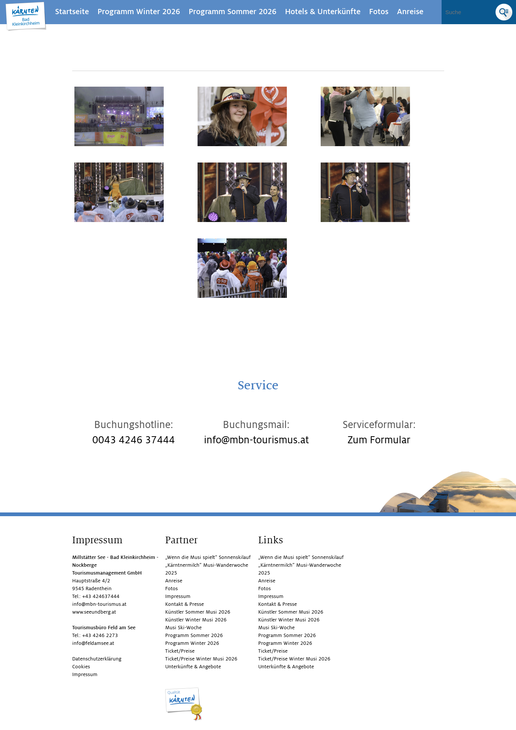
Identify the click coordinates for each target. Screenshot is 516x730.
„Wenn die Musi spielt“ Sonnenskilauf (208, 557)
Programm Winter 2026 (138, 11)
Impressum (84, 674)
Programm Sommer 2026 (232, 11)
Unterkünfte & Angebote (193, 666)
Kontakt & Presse (184, 604)
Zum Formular (378, 440)
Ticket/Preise (180, 651)
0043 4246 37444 (133, 440)
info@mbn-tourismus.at (256, 440)
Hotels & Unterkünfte (322, 11)
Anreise (410, 11)
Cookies (81, 666)
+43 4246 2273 (100, 635)
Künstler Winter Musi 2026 (196, 620)
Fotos (378, 11)
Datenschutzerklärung (96, 659)
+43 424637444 (100, 596)
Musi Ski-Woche (183, 627)
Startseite (72, 11)
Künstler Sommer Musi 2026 (197, 612)
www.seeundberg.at (94, 612)
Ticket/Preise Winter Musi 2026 (201, 659)
